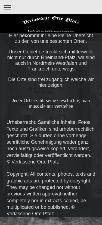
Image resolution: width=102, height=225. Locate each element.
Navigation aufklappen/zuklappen (51, 7)
